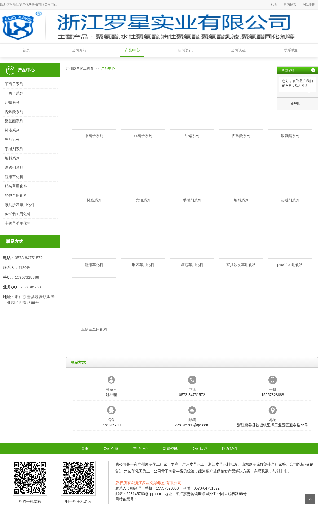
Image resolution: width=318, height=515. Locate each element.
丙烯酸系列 (14, 112)
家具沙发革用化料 (19, 205)
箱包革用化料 (16, 195)
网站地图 (309, 4)
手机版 (272, 4)
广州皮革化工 (149, 464)
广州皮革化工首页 (80, 68)
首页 (26, 50)
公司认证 (238, 50)
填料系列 (12, 158)
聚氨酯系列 (14, 121)
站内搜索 (290, 4)
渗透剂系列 (14, 167)
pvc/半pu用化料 (17, 214)
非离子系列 (14, 93)
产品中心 (132, 50)
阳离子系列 (14, 84)
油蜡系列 (12, 102)
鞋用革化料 (14, 177)
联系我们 (291, 50)
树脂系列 (12, 130)
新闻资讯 (185, 50)
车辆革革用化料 (18, 223)
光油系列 (12, 140)
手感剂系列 (14, 149)
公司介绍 (79, 50)
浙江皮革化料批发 (223, 464)
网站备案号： (126, 499)
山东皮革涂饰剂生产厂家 (261, 464)
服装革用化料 (16, 186)
